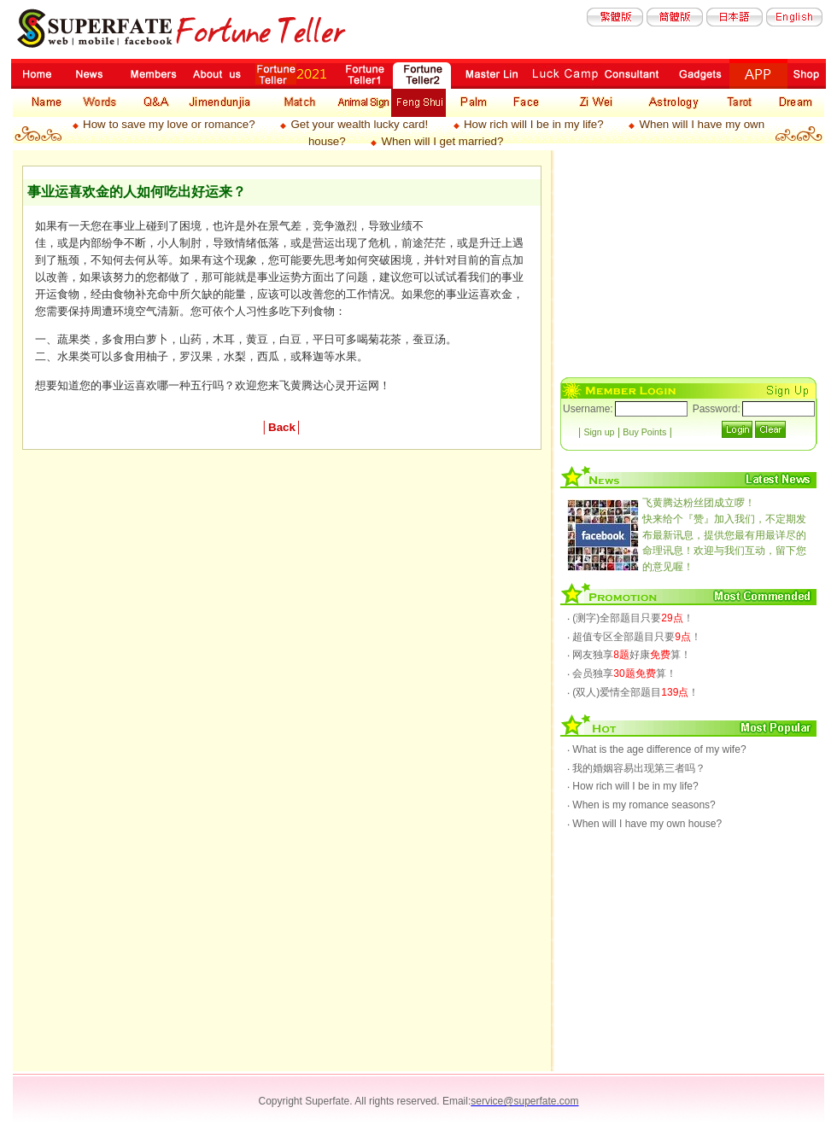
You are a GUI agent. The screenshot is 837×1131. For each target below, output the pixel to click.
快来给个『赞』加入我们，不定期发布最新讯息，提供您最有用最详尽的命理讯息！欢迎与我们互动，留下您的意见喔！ (724, 534)
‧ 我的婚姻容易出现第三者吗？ (636, 768)
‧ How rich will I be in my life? (633, 786)
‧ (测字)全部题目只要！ (630, 618)
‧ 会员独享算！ (621, 673)
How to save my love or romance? (169, 124)
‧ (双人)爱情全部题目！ (633, 692)
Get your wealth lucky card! (359, 124)
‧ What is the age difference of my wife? (656, 749)
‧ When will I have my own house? (644, 824)
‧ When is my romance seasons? (641, 805)
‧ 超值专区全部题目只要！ (634, 637)
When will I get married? (442, 141)
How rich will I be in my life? (534, 124)
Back (282, 427)
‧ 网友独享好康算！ (629, 655)
